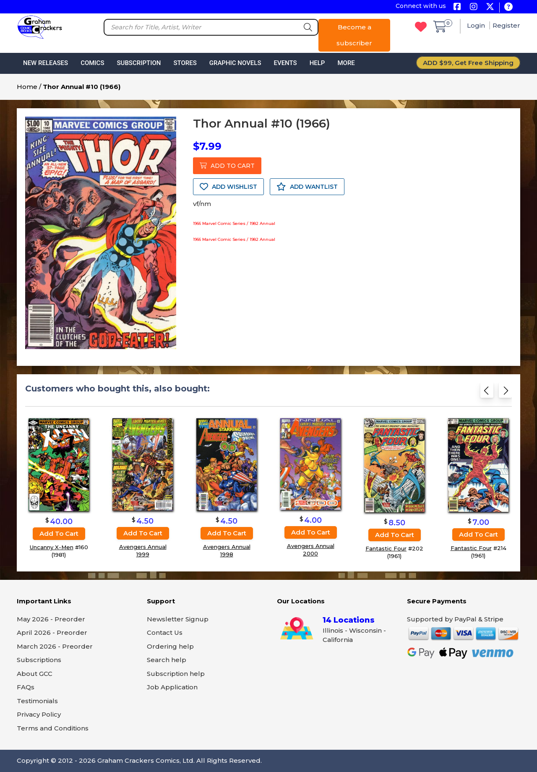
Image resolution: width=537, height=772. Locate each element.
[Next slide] (505, 393)
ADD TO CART (227, 166)
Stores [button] (184, 63)
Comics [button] (92, 63)
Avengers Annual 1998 (226, 551)
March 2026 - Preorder (55, 646)
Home (27, 87)
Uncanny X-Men (51, 547)
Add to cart (58, 533)
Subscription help (176, 674)
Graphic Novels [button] (235, 63)
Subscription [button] (139, 63)
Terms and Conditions (53, 728)
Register (506, 25)
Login (477, 25)
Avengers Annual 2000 (310, 549)
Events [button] (285, 63)
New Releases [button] (45, 63)
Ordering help (170, 646)
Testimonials (37, 701)
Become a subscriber (354, 35)
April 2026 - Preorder (52, 632)
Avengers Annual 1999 (143, 551)
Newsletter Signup (178, 619)
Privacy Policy (39, 714)
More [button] (346, 63)
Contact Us (164, 632)
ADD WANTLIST (307, 187)
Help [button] (317, 63)
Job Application (172, 687)
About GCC (34, 674)
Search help (166, 660)
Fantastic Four (386, 548)
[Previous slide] (486, 393)
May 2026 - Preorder (51, 619)
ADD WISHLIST (228, 187)
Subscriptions (39, 660)
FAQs (25, 687)
